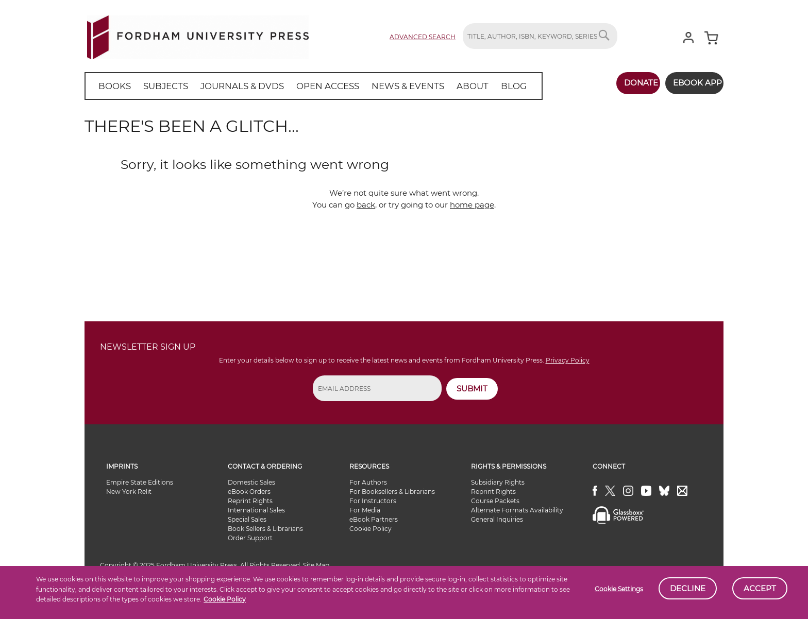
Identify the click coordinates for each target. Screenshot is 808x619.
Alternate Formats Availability (517, 510)
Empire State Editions (139, 482)
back (366, 205)
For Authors (368, 482)
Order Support (250, 538)
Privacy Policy (568, 360)
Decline (687, 588)
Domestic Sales (251, 482)
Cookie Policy (225, 599)
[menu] (300, 86)
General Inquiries (497, 519)
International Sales (256, 510)
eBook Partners (373, 519)
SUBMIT (472, 388)
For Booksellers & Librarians (392, 491)
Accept (760, 588)
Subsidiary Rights (498, 482)
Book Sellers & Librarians (265, 528)
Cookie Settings (619, 589)
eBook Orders (249, 491)
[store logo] (198, 35)
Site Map (316, 565)
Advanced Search (423, 37)
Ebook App (691, 83)
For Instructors (372, 501)
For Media (364, 510)
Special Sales (247, 519)
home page (472, 205)
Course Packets (495, 501)
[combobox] (540, 36)
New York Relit (129, 491)
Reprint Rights (250, 501)
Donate (629, 83)
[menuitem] (112, 86)
